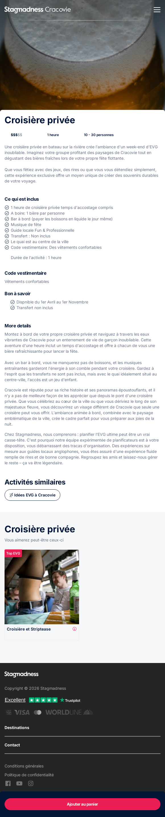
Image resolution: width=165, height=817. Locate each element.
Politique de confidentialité (29, 774)
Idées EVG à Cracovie (34, 494)
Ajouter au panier (82, 804)
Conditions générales (24, 765)
